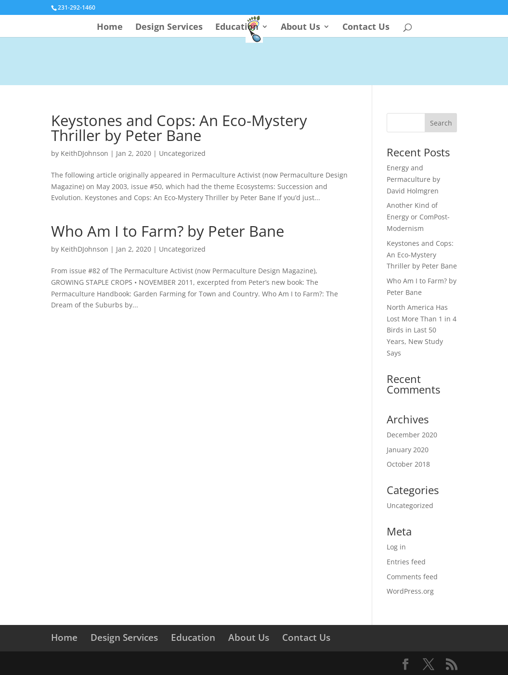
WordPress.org (410, 591)
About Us (300, 27)
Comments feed (412, 576)
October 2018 (408, 464)
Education (237, 27)
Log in (396, 546)
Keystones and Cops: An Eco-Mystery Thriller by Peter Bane (179, 127)
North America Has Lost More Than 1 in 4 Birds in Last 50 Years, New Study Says (421, 330)
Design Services (169, 27)
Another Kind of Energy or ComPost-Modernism (418, 217)
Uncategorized (182, 153)
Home (110, 27)
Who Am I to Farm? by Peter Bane (167, 231)
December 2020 (412, 434)
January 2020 (408, 449)
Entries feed (406, 561)
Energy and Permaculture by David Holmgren (413, 179)
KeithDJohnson (84, 153)
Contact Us (366, 27)
